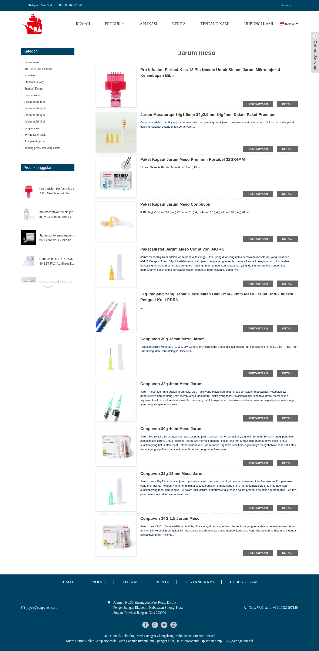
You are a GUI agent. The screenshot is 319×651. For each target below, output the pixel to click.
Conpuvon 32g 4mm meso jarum (171, 384)
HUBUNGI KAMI (258, 24)
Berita (179, 24)
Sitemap (198, 636)
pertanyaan (258, 104)
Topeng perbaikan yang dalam (42, 148)
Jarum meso (31, 62)
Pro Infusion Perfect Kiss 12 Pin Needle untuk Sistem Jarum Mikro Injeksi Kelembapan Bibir (56, 191)
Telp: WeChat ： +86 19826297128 (273, 607)
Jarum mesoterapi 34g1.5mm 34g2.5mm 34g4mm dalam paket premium (207, 115)
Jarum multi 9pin (34, 115)
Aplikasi (148, 24)
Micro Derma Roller (80, 641)
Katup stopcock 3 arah (110, 641)
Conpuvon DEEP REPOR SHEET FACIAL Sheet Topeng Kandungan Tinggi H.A (56, 261)
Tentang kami (215, 24)
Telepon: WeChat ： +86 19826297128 (55, 5)
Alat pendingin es (35, 141)
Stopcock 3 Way (34, 82)
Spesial (210, 636)
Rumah (83, 24)
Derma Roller (32, 95)
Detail (287, 104)
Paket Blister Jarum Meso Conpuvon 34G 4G (182, 249)
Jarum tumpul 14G (218, 641)
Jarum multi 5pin (34, 108)
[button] (47, 176)
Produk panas (183, 636)
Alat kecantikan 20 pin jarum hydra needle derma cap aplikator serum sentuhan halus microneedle (56, 214)
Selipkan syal (32, 128)
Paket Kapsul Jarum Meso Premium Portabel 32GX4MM (192, 159)
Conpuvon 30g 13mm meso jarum (172, 339)
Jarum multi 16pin (35, 121)
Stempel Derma (33, 88)
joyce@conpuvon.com (42, 607)
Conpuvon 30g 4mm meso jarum (171, 429)
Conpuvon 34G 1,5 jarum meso (169, 518)
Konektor (30, 75)
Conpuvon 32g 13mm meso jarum (172, 474)
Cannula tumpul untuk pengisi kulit (150, 641)
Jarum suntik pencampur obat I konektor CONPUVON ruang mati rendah (56, 238)
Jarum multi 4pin (34, 101)
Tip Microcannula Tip (190, 641)
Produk (115, 24)
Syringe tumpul (242, 641)
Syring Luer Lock (35, 134)
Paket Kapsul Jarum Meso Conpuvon (175, 204)
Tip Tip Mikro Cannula (38, 68)
